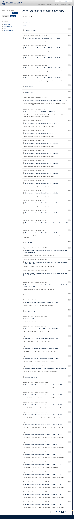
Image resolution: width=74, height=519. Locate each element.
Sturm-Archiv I (27, 22)
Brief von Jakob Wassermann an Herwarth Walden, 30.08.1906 (43, 405)
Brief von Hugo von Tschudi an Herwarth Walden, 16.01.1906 (42, 38)
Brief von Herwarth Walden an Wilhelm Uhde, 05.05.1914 (41, 329)
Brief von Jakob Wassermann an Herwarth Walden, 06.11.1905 (43, 385)
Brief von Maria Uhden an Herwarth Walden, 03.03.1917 (40, 193)
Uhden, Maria (28, 92)
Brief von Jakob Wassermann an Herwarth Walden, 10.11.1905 (43, 395)
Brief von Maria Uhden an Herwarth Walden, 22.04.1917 (40, 203)
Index (4, 28)
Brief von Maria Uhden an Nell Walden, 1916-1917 (39, 112)
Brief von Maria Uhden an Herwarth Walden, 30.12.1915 (40, 123)
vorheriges (5, 16)
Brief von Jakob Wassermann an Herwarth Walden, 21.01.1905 (43, 474)
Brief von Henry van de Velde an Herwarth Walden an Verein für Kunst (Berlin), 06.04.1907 (45, 285)
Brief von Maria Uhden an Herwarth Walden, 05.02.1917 (40, 173)
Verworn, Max (28, 295)
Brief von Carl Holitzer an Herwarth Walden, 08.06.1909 (40, 348)
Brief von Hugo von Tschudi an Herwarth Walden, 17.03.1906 (42, 58)
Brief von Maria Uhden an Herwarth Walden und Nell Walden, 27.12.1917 (46, 223)
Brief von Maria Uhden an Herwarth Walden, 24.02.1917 (40, 183)
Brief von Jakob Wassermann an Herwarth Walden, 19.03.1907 (43, 504)
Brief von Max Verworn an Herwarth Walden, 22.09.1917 (41, 302)
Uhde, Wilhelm (28, 86)
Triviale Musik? (28, 319)
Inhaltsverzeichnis (7, 26)
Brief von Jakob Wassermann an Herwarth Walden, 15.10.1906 (43, 434)
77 (56, 511)
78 (59, 511)
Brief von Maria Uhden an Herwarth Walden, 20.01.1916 (40, 143)
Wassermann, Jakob (30, 377)
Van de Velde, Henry (30, 243)
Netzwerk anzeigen (7, 30)
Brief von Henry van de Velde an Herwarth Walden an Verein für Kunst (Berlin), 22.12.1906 (45, 262)
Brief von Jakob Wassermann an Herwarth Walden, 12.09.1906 (43, 415)
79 (62, 511)
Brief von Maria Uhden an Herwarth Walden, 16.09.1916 (40, 233)
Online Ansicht (6, 24)
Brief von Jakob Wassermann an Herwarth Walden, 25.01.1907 (43, 484)
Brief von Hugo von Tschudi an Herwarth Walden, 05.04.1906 (42, 68)
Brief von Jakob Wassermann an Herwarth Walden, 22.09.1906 (43, 425)
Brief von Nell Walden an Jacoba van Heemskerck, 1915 (41, 338)
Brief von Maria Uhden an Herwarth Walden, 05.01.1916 (40, 133)
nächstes (13, 16)
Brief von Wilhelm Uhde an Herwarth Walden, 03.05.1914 (41, 358)
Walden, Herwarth (29, 311)
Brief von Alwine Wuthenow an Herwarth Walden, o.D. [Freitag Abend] (44, 368)
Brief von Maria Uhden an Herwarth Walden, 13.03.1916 (40, 163)
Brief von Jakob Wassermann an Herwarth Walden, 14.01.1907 (43, 454)
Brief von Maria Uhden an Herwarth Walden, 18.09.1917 (40, 213)
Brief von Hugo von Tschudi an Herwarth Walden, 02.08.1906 (42, 78)
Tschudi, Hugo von (29, 30)
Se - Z (25, 25)
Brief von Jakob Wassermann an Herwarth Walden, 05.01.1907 (43, 444)
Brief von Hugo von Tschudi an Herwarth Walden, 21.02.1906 (42, 48)
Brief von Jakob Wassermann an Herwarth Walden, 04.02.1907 (43, 494)
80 (65, 511)
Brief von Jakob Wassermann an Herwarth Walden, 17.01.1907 (43, 464)
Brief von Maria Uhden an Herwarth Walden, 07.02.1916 (40, 153)
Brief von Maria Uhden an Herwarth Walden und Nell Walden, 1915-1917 (45, 100)
